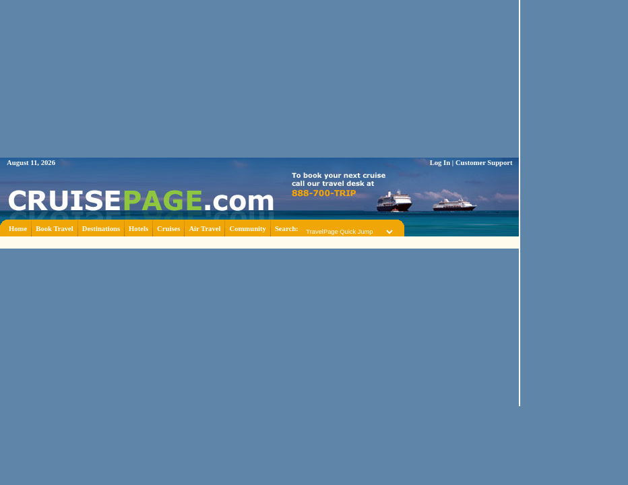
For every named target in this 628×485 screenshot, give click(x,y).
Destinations (101, 228)
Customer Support (484, 162)
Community (247, 228)
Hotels (138, 228)
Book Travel (54, 228)
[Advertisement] (574, 202)
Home (18, 228)
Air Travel (204, 228)
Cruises (168, 228)
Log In (440, 162)
